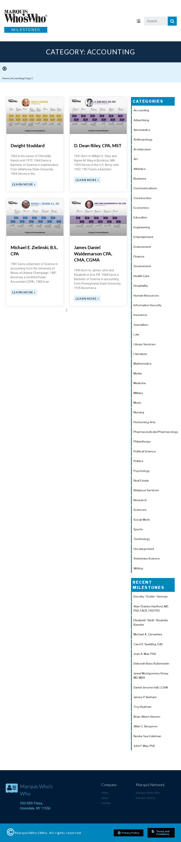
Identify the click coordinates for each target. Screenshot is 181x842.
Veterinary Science (146, 558)
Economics (141, 207)
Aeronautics (141, 129)
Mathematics (142, 363)
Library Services (144, 344)
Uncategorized (143, 548)
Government (142, 266)
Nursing (138, 412)
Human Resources (146, 295)
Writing (138, 568)
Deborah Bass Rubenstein (151, 663)
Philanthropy (142, 441)
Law (136, 334)
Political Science (144, 451)
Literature (140, 354)
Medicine (139, 383)
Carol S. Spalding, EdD (148, 644)
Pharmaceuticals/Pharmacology (155, 431)
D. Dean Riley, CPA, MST (98, 145)
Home (5, 78)
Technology (141, 539)
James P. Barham (145, 697)
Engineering (141, 227)
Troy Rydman (142, 706)
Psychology (141, 471)
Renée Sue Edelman (147, 736)
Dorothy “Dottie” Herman (150, 596)
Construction (142, 198)
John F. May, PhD (144, 745)
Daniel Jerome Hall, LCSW (150, 687)
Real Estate (141, 480)
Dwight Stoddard (28, 145)
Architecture (142, 149)
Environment (142, 246)
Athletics (139, 169)
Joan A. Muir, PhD (144, 653)
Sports (138, 529)
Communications (145, 188)
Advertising (141, 120)
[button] (128, 832)
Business (139, 178)
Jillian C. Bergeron (145, 726)
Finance (138, 256)
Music (137, 402)
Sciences (140, 509)
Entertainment (143, 237)
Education (140, 217)
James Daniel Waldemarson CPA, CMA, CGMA (93, 253)
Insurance (140, 315)
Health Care (141, 276)
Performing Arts (144, 422)
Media (137, 373)
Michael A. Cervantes (147, 634)
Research (140, 500)
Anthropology (142, 139)
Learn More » (24, 184)
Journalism (140, 324)
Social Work (141, 519)
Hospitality (140, 285)
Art (135, 159)
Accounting (17, 78)
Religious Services (146, 490)
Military (138, 393)
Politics (138, 461)
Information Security (147, 305)
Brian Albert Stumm (146, 716)
